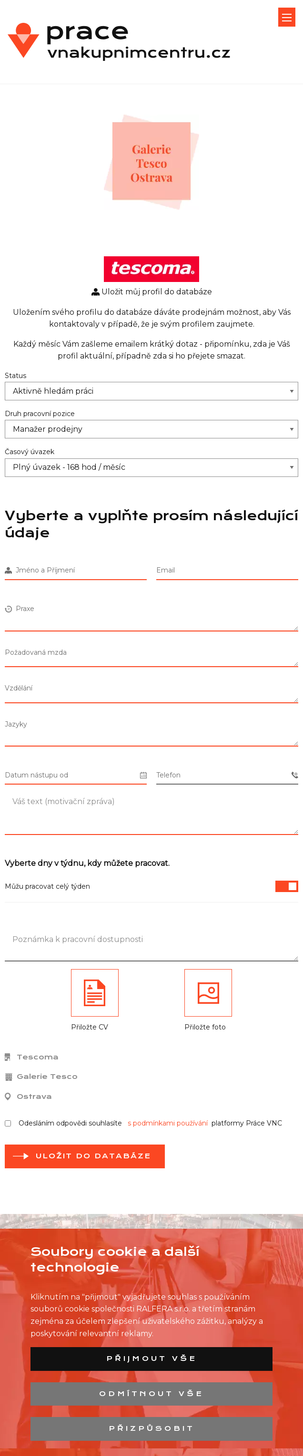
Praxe (19, 608)
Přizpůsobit (152, 1428)
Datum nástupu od (76, 775)
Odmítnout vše (151, 1393)
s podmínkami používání (168, 1123)
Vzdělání (18, 688)
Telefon (227, 775)
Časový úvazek (29, 451)
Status (15, 375)
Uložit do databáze (93, 1156)
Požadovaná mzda (36, 652)
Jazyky (16, 724)
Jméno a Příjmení (40, 570)
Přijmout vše (151, 1358)
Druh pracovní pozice (40, 413)
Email (165, 570)
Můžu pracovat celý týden (151, 886)
